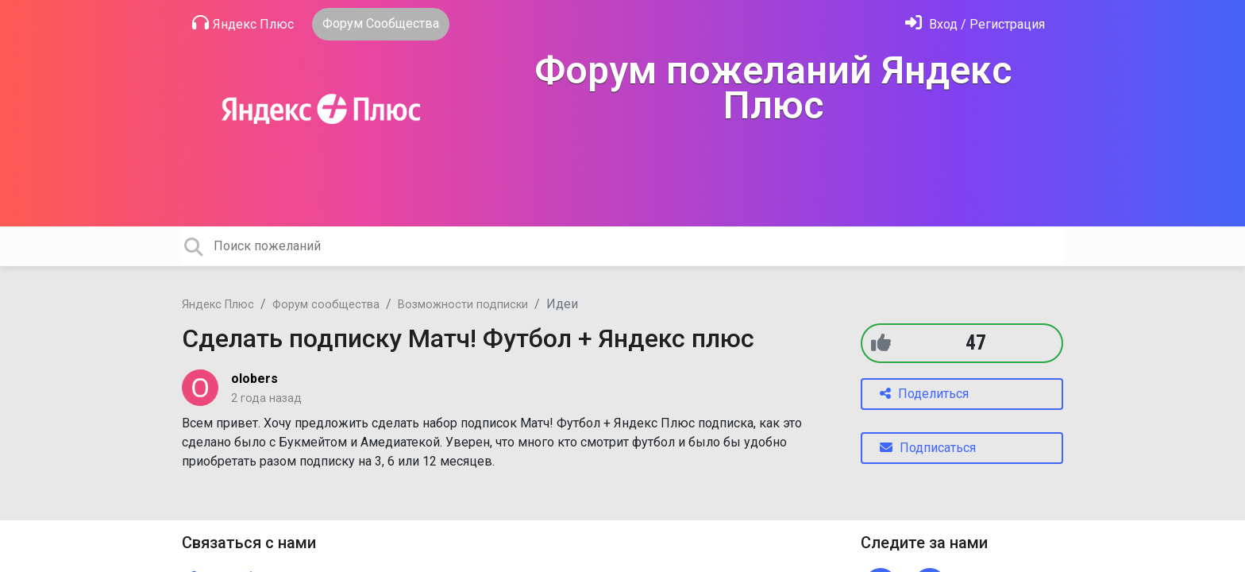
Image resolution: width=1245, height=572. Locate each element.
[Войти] (975, 24)
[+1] (881, 342)
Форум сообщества (326, 304)
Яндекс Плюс (243, 23)
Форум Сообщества (380, 23)
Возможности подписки (463, 304)
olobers (254, 378)
